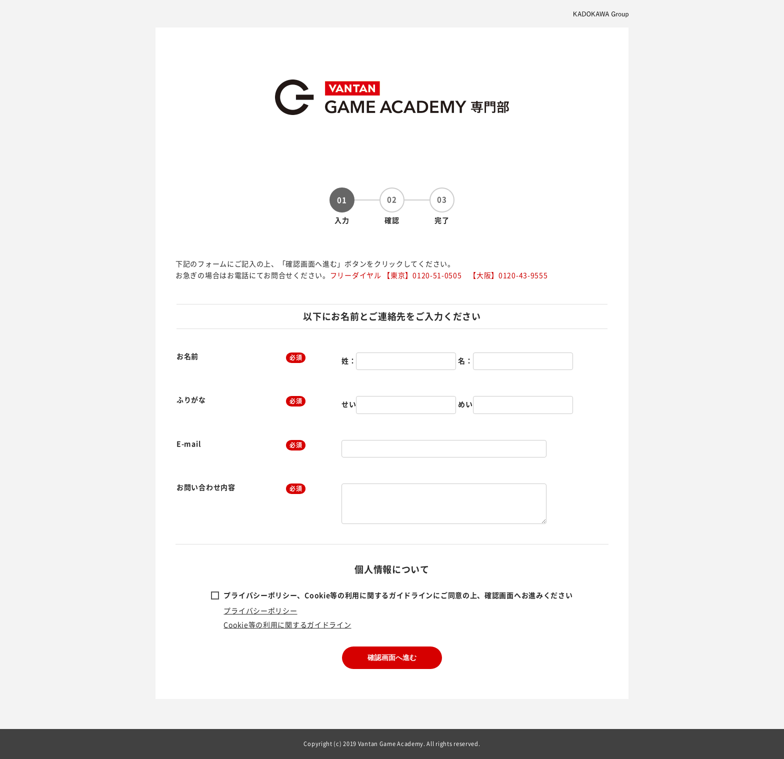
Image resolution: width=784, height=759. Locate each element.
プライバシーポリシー (260, 611)
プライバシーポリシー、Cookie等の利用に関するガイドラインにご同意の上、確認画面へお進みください (398, 595)
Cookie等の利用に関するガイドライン (287, 625)
